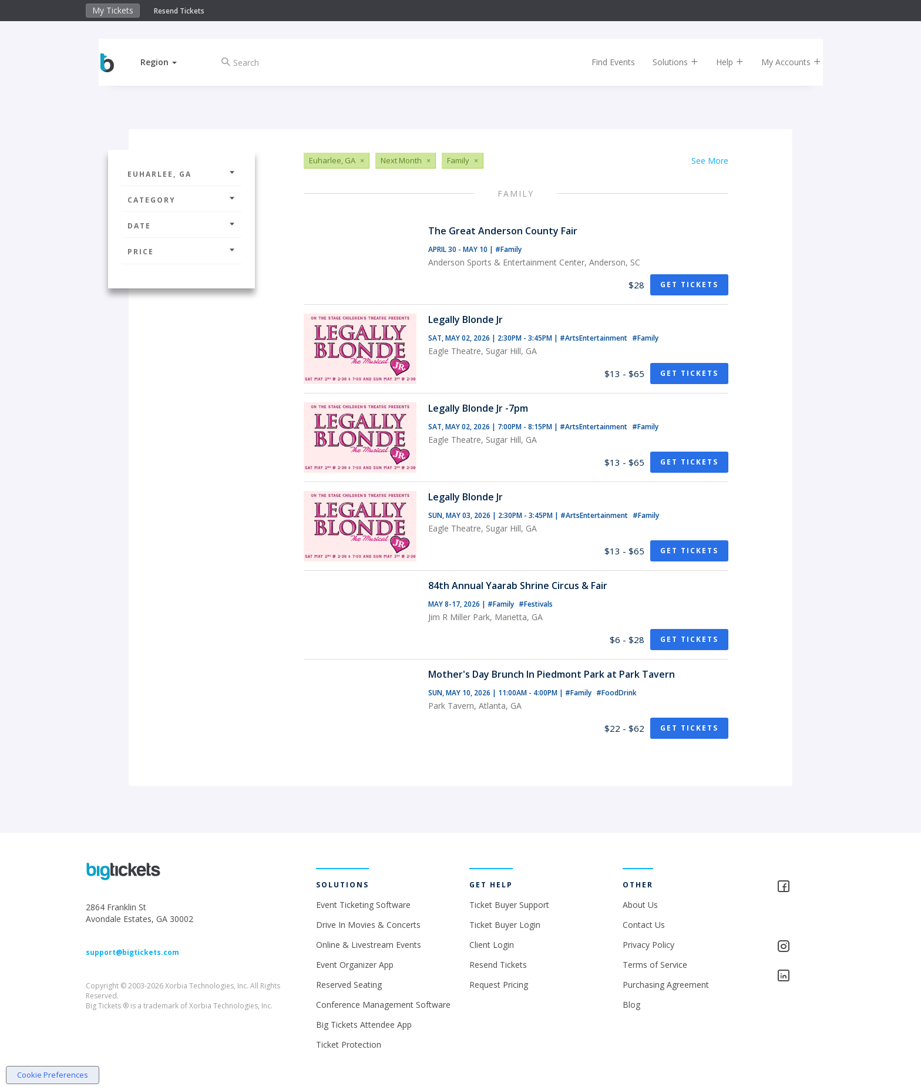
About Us (640, 904)
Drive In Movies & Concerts (368, 924)
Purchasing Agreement (666, 984)
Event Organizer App (355, 964)
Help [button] (720, 62)
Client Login (491, 944)
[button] (168, 62)
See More (709, 160)
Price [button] (181, 252)
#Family (508, 249)
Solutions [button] (666, 62)
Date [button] (181, 226)
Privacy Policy (648, 944)
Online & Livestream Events (368, 944)
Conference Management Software (383, 1004)
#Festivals (536, 604)
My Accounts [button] (782, 62)
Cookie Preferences (52, 1074)
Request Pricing (498, 984)
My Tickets (112, 10)
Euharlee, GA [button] (181, 174)
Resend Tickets (179, 11)
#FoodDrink (616, 693)
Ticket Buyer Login (504, 924)
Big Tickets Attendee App (364, 1024)
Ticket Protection (348, 1044)
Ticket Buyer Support (509, 904)
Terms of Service (655, 964)
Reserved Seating (349, 984)
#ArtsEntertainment (594, 338)
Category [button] (181, 200)
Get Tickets (689, 285)
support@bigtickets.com (132, 952)
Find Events (604, 62)
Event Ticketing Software (363, 904)
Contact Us (644, 924)
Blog (631, 1004)
